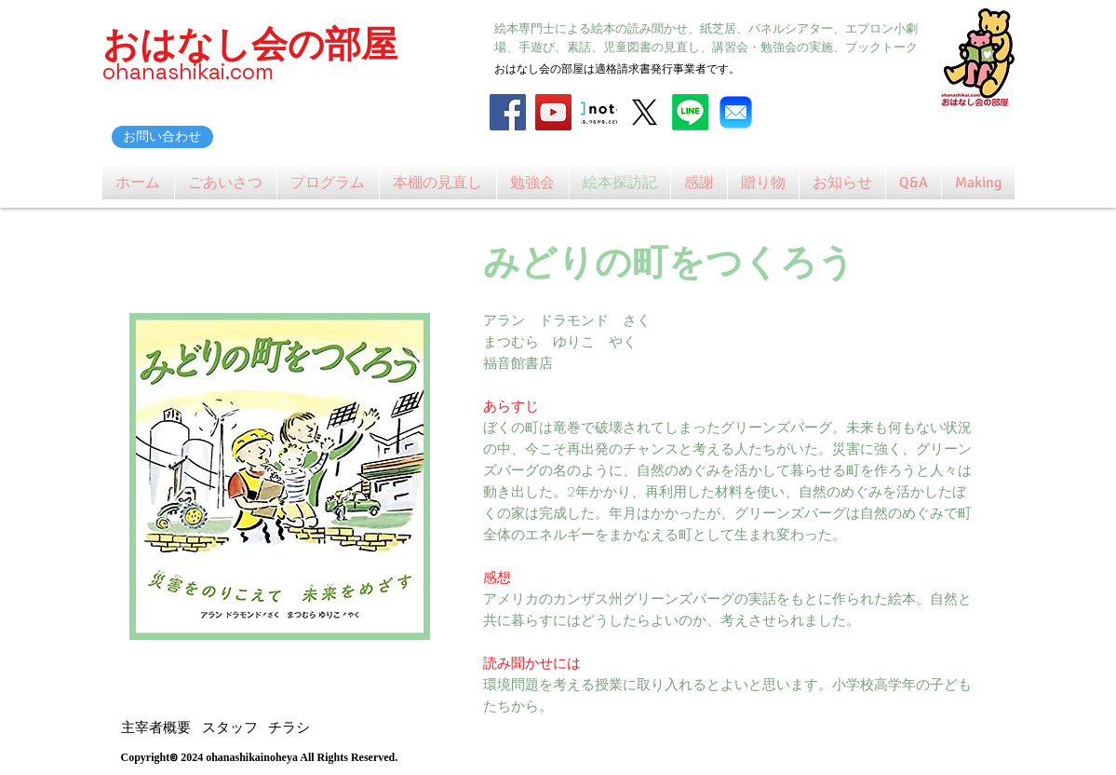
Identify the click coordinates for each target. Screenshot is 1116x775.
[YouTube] (553, 112)
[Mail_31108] (736, 112)
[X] (644, 112)
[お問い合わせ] (162, 137)
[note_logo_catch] (599, 112)
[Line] (690, 112)
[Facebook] (508, 112)
